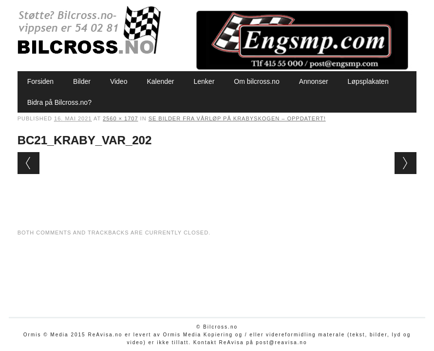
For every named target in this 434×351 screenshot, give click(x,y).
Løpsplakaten (368, 81)
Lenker (204, 81)
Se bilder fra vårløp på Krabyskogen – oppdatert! (237, 118)
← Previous (28, 163)
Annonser (313, 81)
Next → (405, 163)
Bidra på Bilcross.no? (59, 102)
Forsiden (40, 81)
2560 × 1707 (120, 118)
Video (119, 81)
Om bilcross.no (256, 81)
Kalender (160, 81)
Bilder (82, 81)
